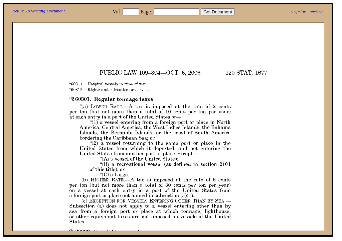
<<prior (297, 11)
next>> (316, 11)
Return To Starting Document (38, 10)
